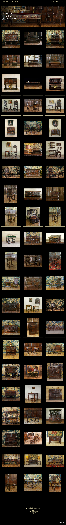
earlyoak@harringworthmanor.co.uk (59, 1)
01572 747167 (50, 1)
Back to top (3, 494)
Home (2, 3)
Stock (4, 3)
